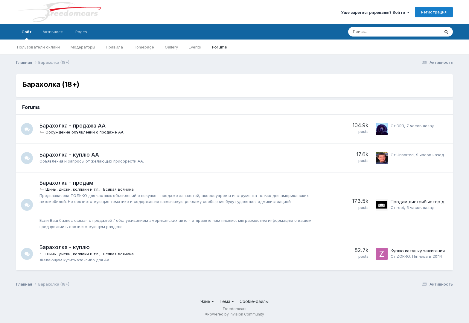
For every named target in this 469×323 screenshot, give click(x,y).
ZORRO (403, 256)
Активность (53, 31)
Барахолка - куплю (64, 247)
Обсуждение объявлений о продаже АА (84, 132)
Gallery (171, 47)
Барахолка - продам (66, 183)
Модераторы (83, 47)
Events (195, 47)
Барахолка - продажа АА (72, 125)
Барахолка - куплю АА (69, 154)
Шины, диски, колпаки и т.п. (72, 189)
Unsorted (405, 154)
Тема (227, 301)
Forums (219, 47)
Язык (207, 301)
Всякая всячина (118, 189)
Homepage (144, 47)
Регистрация (434, 12)
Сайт (27, 34)
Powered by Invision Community (235, 314)
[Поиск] (378, 32)
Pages (81, 31)
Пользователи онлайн (38, 47)
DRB (400, 125)
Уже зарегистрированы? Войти (375, 12)
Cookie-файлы (254, 301)
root (400, 207)
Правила (114, 47)
